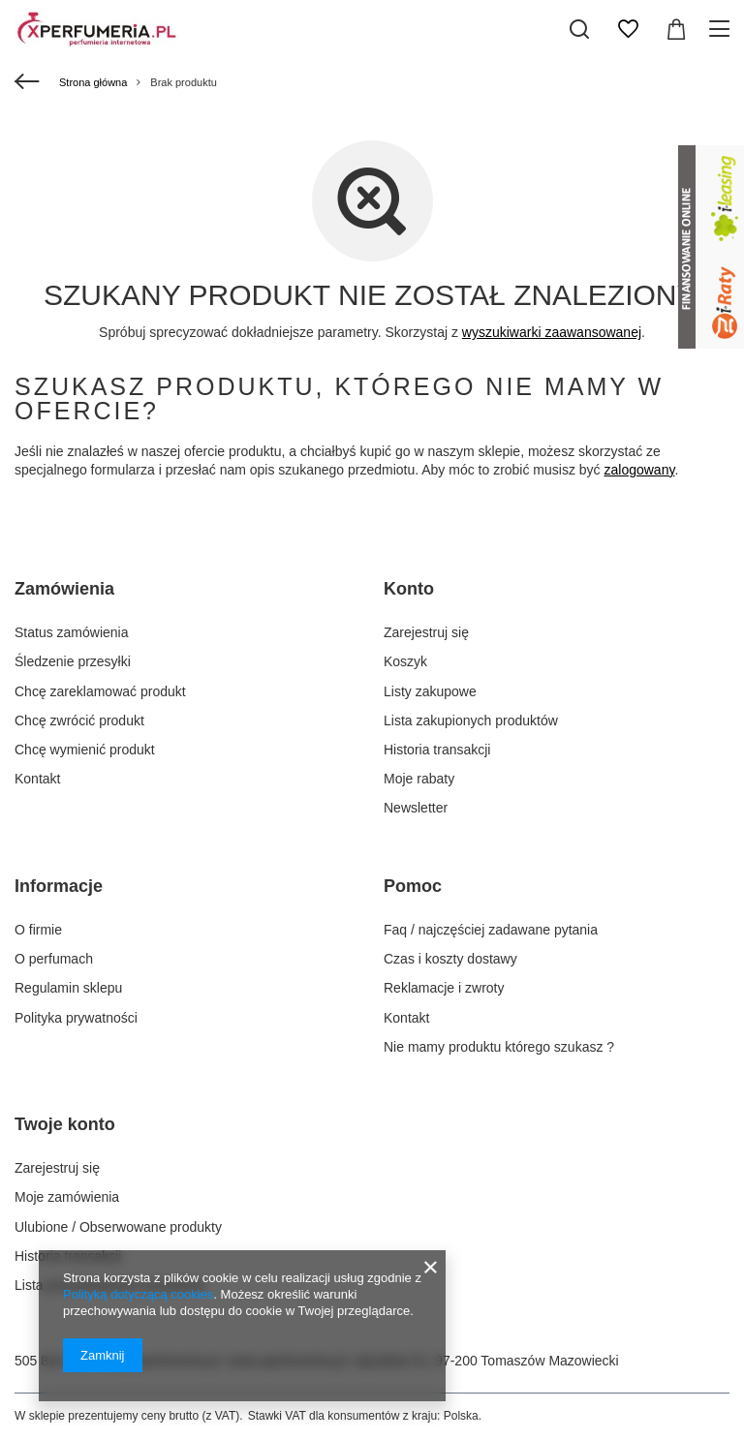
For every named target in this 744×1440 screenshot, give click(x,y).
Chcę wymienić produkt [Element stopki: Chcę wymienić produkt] (85, 749)
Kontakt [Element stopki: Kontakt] (37, 778)
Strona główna (93, 82)
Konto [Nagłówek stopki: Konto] (409, 588)
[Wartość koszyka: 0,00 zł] (676, 29)
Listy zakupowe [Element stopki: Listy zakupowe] (430, 691)
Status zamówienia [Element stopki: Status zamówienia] (72, 632)
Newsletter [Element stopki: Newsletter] (416, 807)
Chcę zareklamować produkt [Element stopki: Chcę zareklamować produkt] (100, 691)
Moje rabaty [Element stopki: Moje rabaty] (419, 778)
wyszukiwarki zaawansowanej (551, 332)
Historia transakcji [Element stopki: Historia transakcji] (437, 749)
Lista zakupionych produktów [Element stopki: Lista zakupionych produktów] (471, 720)
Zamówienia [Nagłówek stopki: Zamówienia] (64, 588)
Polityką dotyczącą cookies (138, 1294)
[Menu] (722, 29)
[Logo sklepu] (97, 29)
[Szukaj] (579, 29)
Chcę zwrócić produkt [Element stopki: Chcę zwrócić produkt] (79, 720)
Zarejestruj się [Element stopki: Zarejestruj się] (426, 632)
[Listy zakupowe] (628, 29)
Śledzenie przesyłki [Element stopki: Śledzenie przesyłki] (73, 661)
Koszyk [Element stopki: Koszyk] (405, 661)
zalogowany (639, 469)
